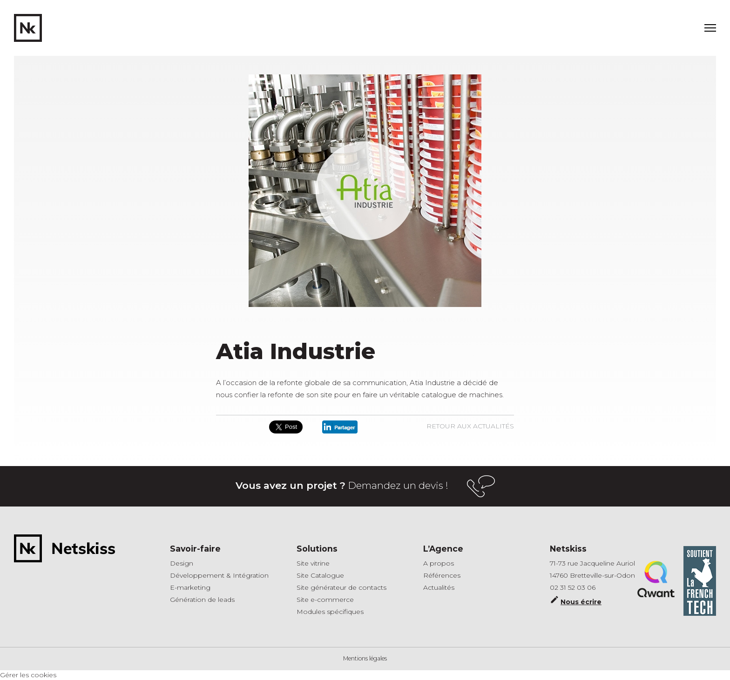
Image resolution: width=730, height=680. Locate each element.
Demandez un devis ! (365, 486)
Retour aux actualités (470, 426)
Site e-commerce (325, 599)
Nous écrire (576, 600)
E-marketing (190, 587)
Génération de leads (202, 599)
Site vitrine (313, 563)
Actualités (438, 587)
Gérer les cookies (28, 675)
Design (181, 563)
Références (441, 575)
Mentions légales (365, 658)
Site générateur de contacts (341, 587)
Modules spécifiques (330, 611)
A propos (438, 563)
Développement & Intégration (219, 575)
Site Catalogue (320, 575)
